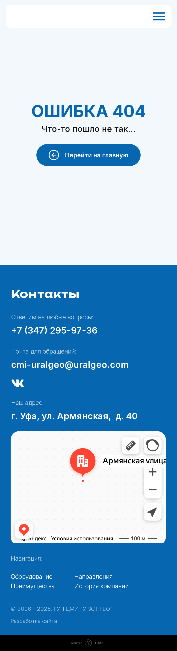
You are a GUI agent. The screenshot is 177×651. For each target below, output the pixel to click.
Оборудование (32, 576)
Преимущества (33, 586)
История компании (101, 586)
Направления (93, 576)
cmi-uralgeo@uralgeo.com (70, 364)
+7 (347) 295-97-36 (54, 330)
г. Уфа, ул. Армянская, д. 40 (74, 416)
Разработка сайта (34, 621)
